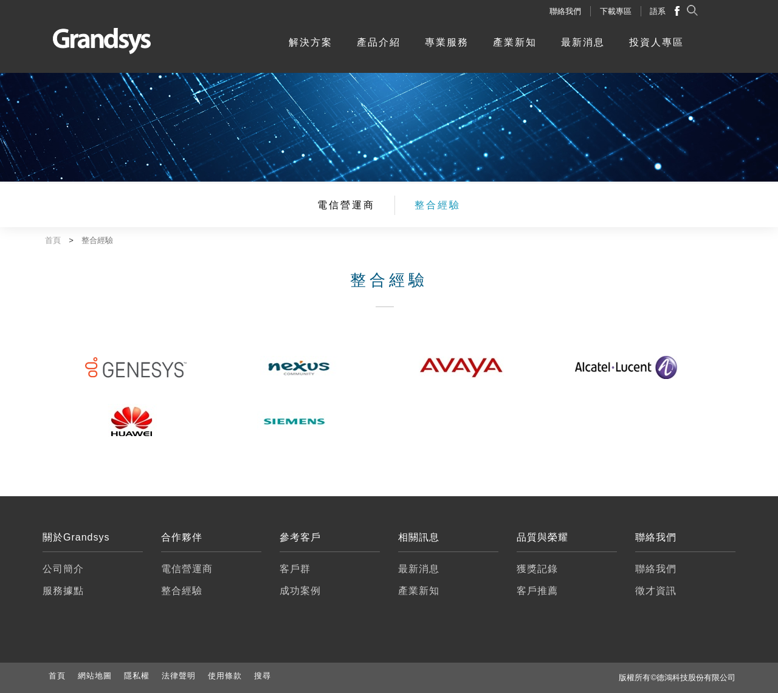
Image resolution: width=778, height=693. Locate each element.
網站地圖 (95, 676)
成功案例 (300, 590)
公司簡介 (63, 569)
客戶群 (295, 569)
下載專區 (616, 11)
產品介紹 (379, 42)
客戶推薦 (537, 590)
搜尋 (262, 676)
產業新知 (515, 42)
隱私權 (137, 676)
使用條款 (225, 676)
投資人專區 (656, 42)
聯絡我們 (565, 11)
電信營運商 (346, 205)
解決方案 (310, 42)
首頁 (57, 676)
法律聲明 (179, 676)
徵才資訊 (655, 590)
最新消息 (583, 42)
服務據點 (63, 590)
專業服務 (447, 42)
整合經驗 (438, 205)
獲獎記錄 (537, 569)
